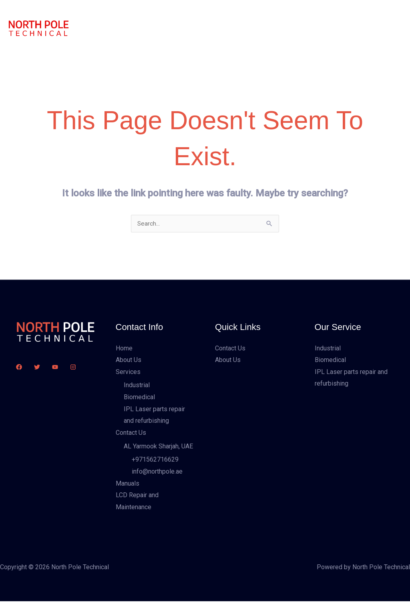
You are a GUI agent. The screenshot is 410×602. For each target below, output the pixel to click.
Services (171, 14)
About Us (133, 14)
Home (98, 14)
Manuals (267, 14)
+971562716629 (155, 460)
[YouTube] (55, 367)
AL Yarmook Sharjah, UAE (158, 446)
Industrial (137, 386)
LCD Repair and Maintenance (130, 42)
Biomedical (139, 397)
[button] (367, 28)
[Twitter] (37, 367)
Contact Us (219, 14)
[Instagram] (73, 367)
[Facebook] (19, 367)
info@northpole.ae (157, 472)
